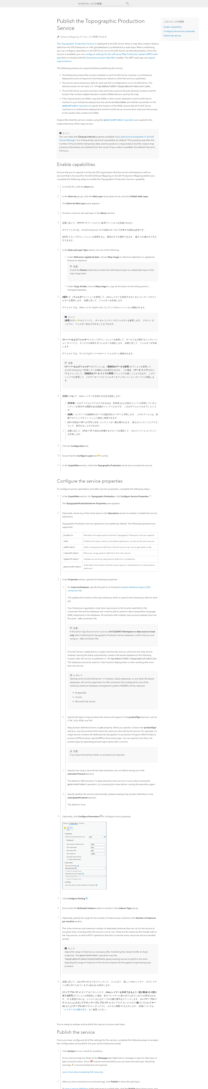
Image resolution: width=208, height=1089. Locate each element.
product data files (100, 57)
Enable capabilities (173, 27)
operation (75, 106)
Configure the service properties (179, 31)
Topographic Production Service (77, 43)
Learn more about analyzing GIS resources (82, 1073)
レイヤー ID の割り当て (75, 1010)
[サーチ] (127, 3)
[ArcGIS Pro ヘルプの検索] (101, 3)
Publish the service (172, 35)
